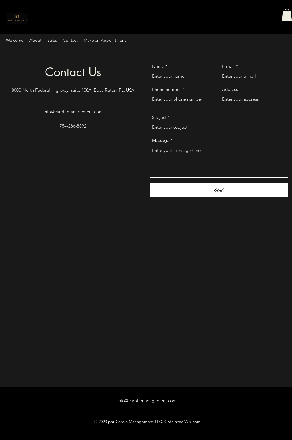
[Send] (219, 190)
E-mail (228, 66)
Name (158, 66)
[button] (287, 15)
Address (230, 89)
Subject (159, 117)
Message (160, 140)
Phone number (166, 89)
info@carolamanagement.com (73, 111)
